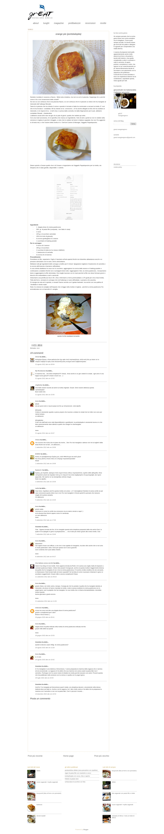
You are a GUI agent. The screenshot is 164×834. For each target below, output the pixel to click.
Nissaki (48, 104)
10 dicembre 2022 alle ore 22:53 (45, 694)
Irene (37, 401)
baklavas (39, 804)
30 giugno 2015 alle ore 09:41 (44, 617)
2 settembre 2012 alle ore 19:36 (45, 482)
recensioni (90, 23)
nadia (37, 488)
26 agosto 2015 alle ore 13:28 (44, 647)
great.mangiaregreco (120, 129)
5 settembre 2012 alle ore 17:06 (45, 520)
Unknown (38, 608)
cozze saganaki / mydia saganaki (47, 782)
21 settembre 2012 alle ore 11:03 (46, 601)
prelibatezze (74, 23)
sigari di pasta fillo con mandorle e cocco (78, 773)
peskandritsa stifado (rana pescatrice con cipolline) (81, 770)
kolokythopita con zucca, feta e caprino (77, 776)
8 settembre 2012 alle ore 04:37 (45, 556)
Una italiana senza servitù (44, 563)
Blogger (85, 829)
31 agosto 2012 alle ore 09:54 (44, 364)
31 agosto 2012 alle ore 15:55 (44, 394)
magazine (59, 23)
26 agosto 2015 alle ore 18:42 (44, 659)
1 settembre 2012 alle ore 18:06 (45, 447)
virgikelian (38, 385)
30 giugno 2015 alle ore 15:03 (44, 635)
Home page (68, 756)
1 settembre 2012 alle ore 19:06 (45, 463)
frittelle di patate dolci (71, 779)
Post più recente (35, 756)
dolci (38, 348)
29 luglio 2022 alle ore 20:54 (44, 678)
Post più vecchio (101, 756)
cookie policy (118, 167)
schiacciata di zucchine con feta (75, 782)
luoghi (46, 23)
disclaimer (117, 164)
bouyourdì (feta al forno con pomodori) (48, 793)
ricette (103, 23)
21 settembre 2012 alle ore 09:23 (46, 577)
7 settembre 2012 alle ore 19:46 (45, 534)
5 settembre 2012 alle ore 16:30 (45, 500)
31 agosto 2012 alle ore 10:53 (44, 378)
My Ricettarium (40, 371)
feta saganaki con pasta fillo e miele (123, 793)
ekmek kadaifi (40, 816)
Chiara (37, 440)
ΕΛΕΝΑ (37, 454)
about (36, 23)
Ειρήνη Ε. (38, 470)
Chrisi (37, 357)
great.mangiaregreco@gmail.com (124, 137)
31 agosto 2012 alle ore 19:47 (44, 433)
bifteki (38, 771)
